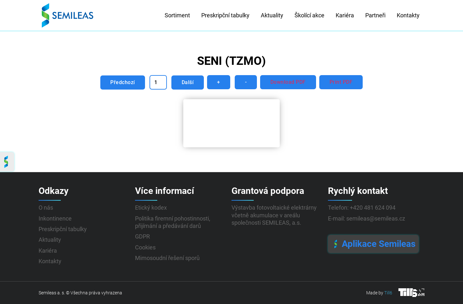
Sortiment (177, 15)
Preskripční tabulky (225, 15)
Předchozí (122, 82)
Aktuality (272, 15)
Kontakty (408, 15)
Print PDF (341, 82)
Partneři (375, 15)
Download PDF (288, 82)
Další (187, 82)
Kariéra (345, 15)
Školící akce (309, 15)
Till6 (388, 292)
